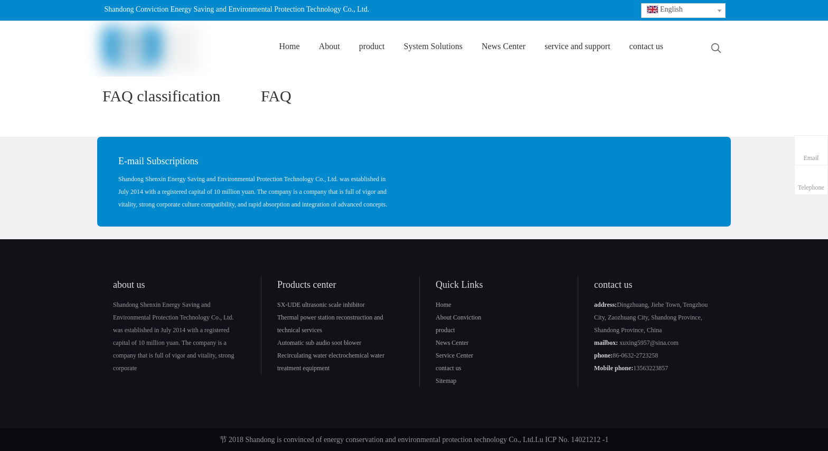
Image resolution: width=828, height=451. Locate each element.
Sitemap (446, 380)
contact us (448, 368)
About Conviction (458, 317)
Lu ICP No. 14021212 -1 (571, 440)
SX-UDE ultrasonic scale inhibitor (321, 304)
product (445, 330)
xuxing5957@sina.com (648, 342)
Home (443, 304)
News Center (452, 342)
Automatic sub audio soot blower (319, 342)
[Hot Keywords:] (716, 48)
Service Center (454, 355)
